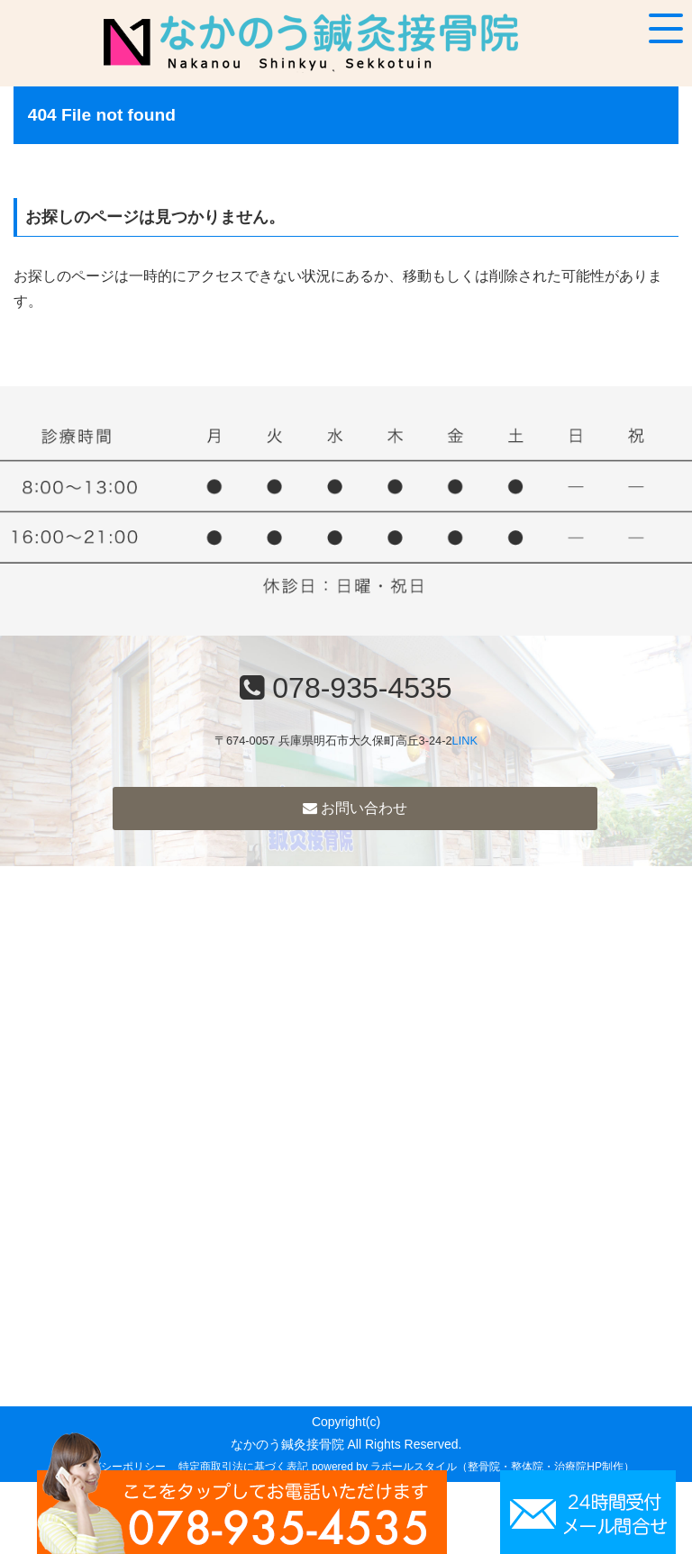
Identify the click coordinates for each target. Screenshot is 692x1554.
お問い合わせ (355, 808)
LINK (465, 740)
